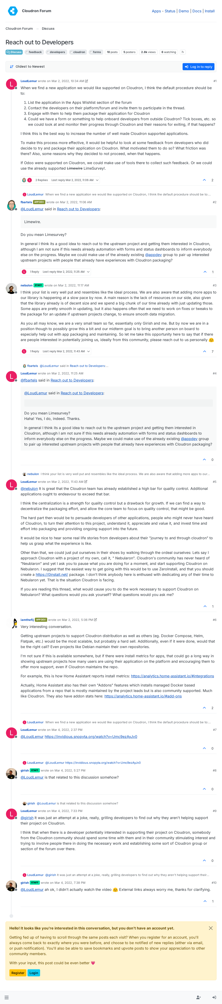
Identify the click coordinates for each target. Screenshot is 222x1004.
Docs (196, 11)
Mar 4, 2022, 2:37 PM (67, 730)
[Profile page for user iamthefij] (11, 622)
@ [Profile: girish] (27, 817)
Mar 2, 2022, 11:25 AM (67, 373)
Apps (156, 11)
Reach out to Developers (78, 209)
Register (17, 973)
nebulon (27, 285)
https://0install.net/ (52, 574)
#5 (215, 481)
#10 (214, 882)
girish (25, 770)
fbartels (26, 202)
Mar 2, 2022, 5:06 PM (77, 620)
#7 (215, 730)
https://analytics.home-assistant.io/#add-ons (143, 696)
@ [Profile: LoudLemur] (32, 209)
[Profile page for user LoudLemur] (11, 84)
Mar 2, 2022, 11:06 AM (76, 202)
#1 (215, 81)
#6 (215, 620)
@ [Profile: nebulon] (29, 488)
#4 (215, 373)
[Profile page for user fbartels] (11, 205)
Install (210, 11)
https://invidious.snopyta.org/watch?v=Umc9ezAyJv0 (91, 736)
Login (34, 973)
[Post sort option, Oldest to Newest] (27, 66)
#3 (215, 285)
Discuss (14, 52)
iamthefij (27, 620)
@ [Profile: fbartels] (29, 380)
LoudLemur (29, 81)
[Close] (210, 928)
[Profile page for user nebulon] (11, 288)
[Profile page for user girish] (11, 773)
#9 (215, 811)
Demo (184, 11)
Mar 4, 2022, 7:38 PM (70, 882)
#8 (215, 770)
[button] (6, 997)
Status (170, 11)
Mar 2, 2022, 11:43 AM (67, 481)
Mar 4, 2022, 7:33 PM (67, 811)
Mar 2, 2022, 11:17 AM (73, 285)
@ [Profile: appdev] (153, 254)
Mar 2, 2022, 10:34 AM (68, 81)
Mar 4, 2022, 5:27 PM (70, 770)
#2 (215, 202)
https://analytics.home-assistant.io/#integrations (172, 676)
